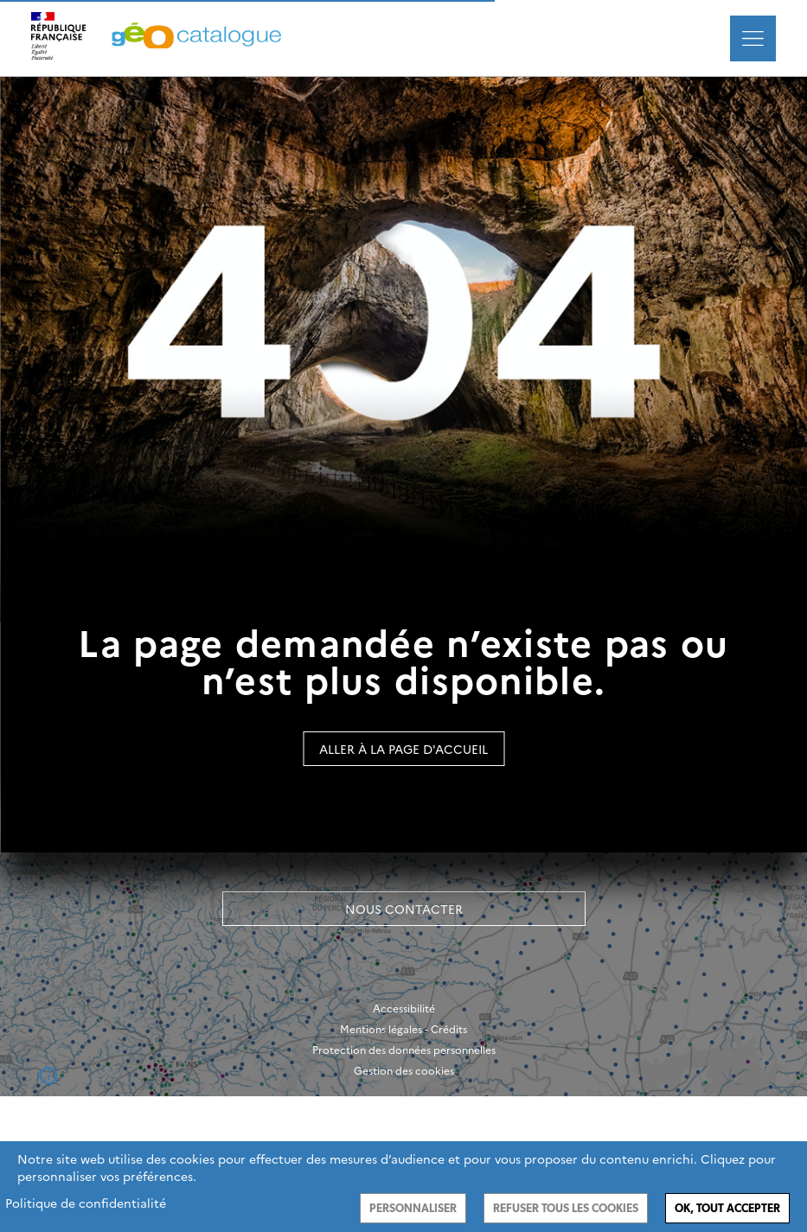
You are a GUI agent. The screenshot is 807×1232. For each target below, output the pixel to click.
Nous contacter (404, 908)
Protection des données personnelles (404, 1049)
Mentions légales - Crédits (403, 1029)
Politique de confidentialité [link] (85, 1202)
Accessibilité (404, 1008)
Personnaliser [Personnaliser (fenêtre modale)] (413, 1208)
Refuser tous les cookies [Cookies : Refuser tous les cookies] (565, 1208)
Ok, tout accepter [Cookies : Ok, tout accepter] (727, 1208)
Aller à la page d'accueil (403, 748)
